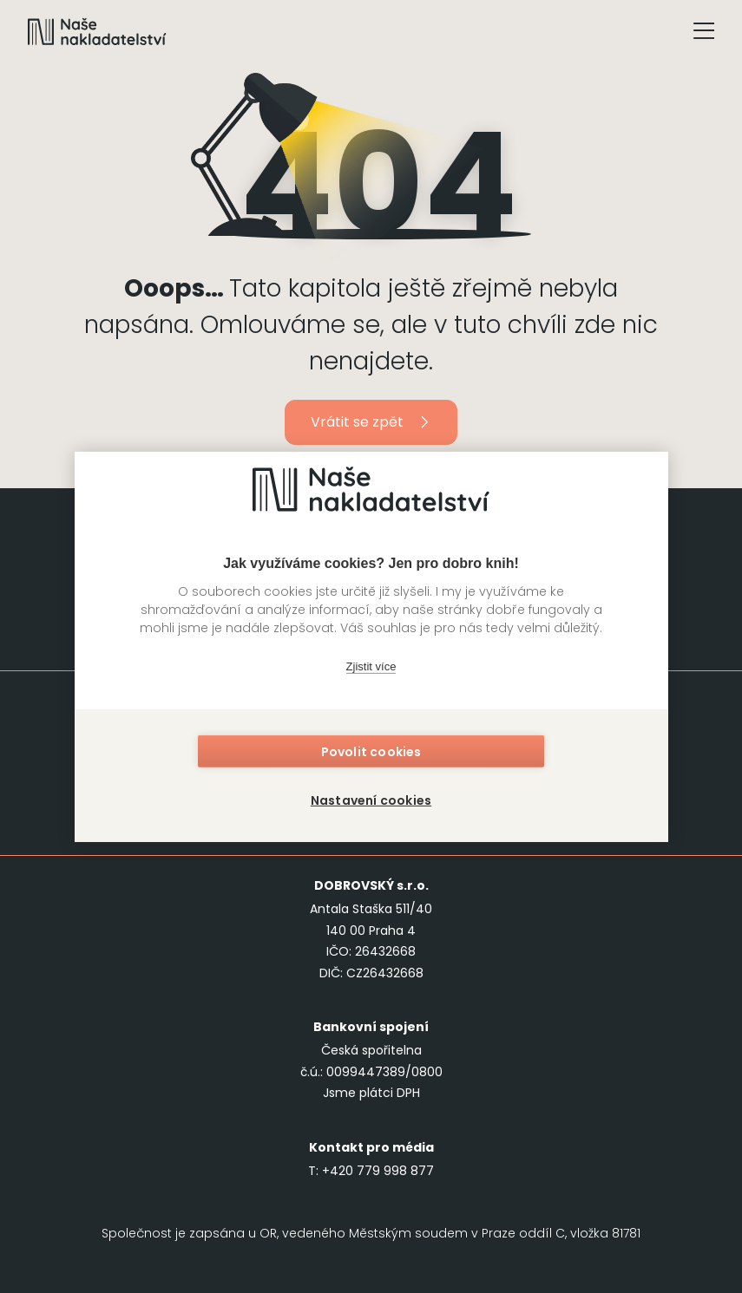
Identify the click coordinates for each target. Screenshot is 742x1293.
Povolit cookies (371, 753)
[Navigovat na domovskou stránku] (97, 31)
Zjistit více (371, 668)
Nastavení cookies (371, 798)
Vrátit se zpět (371, 422)
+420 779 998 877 (378, 1170)
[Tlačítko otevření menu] (704, 31)
